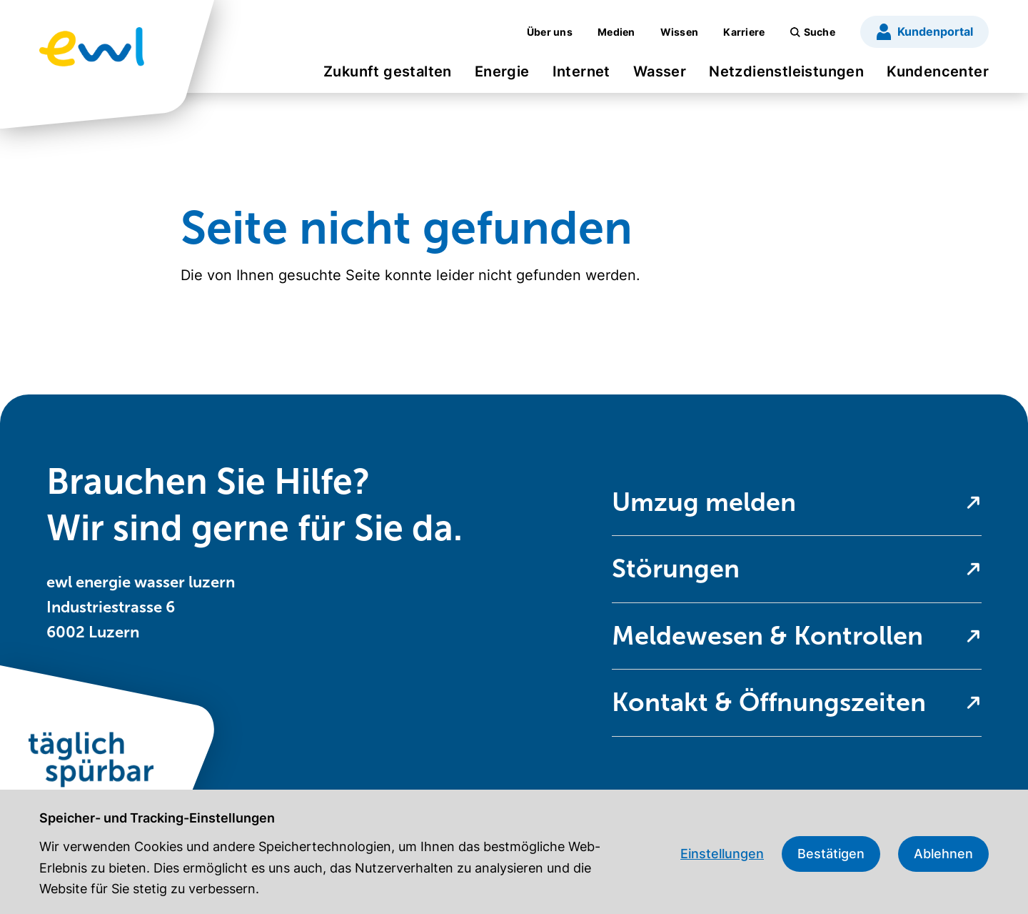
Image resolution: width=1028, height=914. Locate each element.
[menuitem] (387, 76)
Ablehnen (943, 853)
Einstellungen (722, 853)
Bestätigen (831, 853)
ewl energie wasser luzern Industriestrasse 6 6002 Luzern (140, 607)
